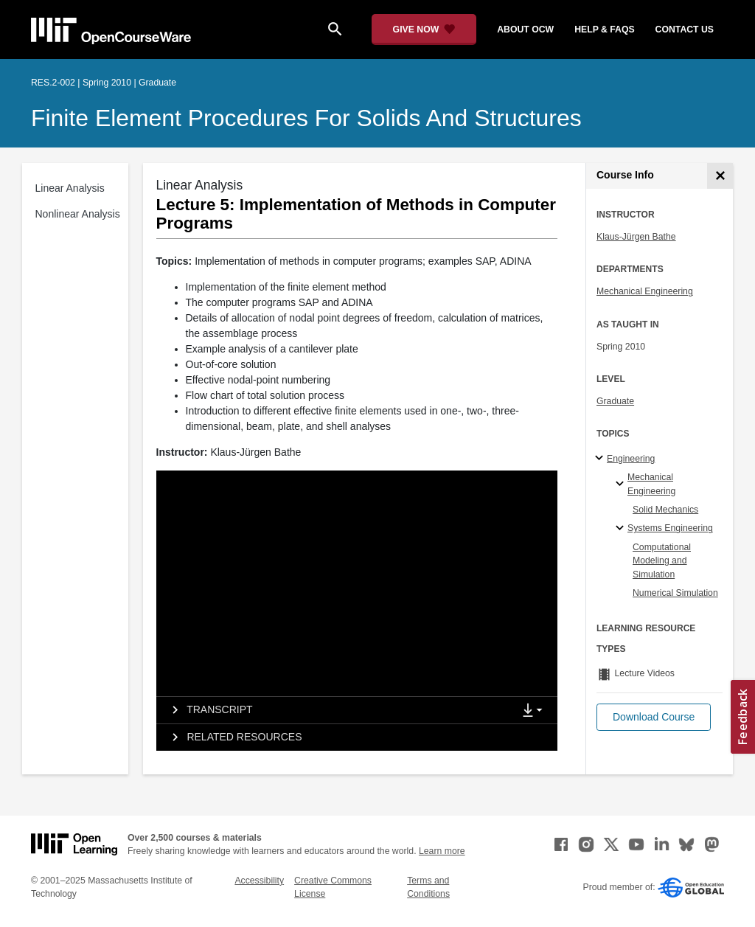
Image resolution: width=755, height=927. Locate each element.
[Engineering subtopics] (601, 458)
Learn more (442, 851)
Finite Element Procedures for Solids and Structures (306, 118)
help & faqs (604, 29)
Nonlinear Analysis (77, 214)
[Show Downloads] (535, 711)
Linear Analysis (70, 188)
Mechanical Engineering (644, 291)
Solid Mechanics (665, 509)
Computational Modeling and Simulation (662, 561)
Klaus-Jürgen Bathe (636, 237)
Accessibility (259, 880)
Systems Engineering (670, 528)
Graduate (615, 401)
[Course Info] (720, 176)
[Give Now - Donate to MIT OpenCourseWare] (424, 29)
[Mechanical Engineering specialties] (622, 484)
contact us (684, 29)
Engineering (631, 459)
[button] (653, 717)
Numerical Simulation (675, 593)
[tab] (334, 710)
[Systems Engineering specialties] (622, 528)
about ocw (525, 29)
